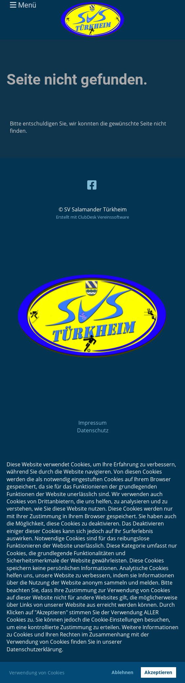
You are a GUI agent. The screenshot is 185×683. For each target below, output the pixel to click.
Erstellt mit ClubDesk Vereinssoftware (92, 217)
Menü (23, 5)
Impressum (92, 422)
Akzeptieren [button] (158, 672)
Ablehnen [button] (122, 672)
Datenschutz (92, 430)
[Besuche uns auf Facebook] (91, 185)
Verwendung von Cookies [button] (37, 672)
